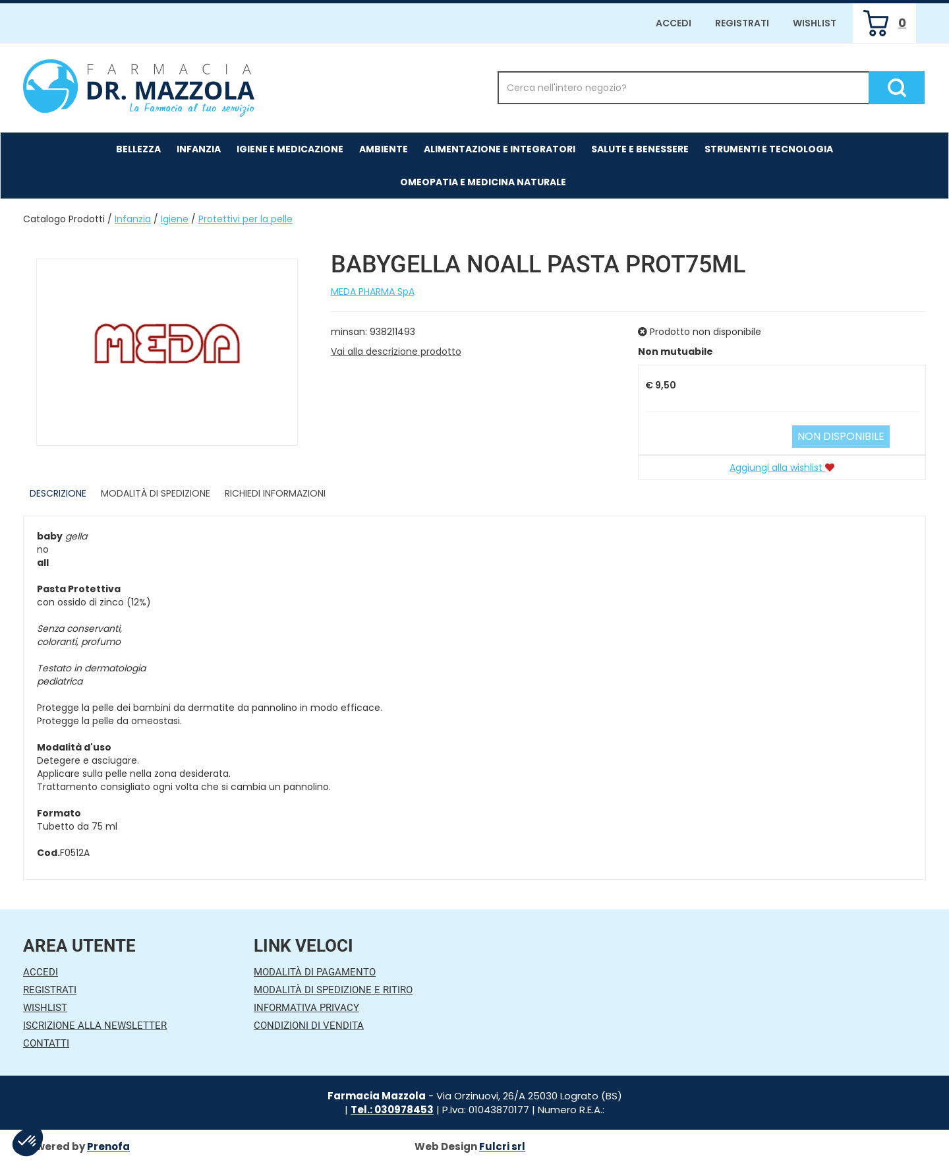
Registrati (742, 23)
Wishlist (814, 23)
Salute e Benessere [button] (640, 149)
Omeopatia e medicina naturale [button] (483, 182)
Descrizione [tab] (58, 493)
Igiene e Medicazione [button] (290, 149)
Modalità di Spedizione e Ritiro (333, 990)
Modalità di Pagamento (315, 972)
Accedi (673, 23)
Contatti (46, 1043)
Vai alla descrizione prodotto (396, 351)
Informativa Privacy (306, 1008)
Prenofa (108, 1146)
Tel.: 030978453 (392, 1110)
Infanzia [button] (199, 149)
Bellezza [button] (138, 149)
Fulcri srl (502, 1146)
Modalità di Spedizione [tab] (155, 493)
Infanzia (133, 219)
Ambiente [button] (383, 149)
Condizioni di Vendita (309, 1025)
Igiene (174, 219)
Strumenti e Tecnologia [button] (769, 149)
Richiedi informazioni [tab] (275, 493)
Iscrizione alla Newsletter (95, 1025)
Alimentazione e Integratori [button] (499, 149)
